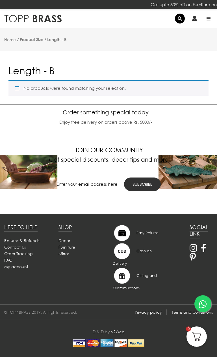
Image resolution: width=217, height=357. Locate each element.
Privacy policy (148, 312)
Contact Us (15, 247)
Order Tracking (18, 253)
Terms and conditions (192, 312)
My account (16, 266)
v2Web (118, 331)
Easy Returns (135, 233)
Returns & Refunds (21, 240)
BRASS (33, 18)
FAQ (8, 260)
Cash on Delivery (132, 254)
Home (10, 39)
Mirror (63, 253)
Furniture (66, 247)
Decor (64, 240)
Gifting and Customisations (135, 278)
